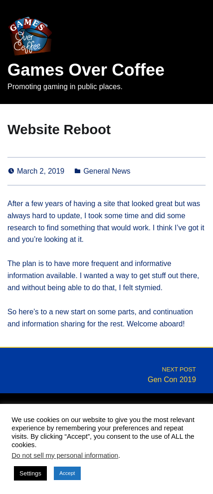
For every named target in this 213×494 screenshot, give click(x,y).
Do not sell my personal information (65, 455)
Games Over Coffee (86, 69)
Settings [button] (30, 473)
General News (107, 171)
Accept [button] (67, 473)
